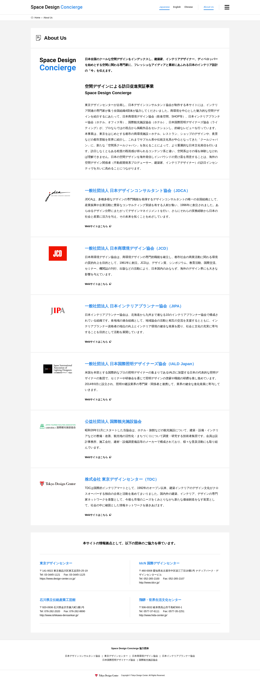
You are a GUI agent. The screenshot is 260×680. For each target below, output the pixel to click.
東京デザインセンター (116, 656)
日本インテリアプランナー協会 (178, 656)
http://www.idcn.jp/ (149, 582)
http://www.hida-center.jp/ (153, 615)
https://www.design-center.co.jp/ (57, 578)
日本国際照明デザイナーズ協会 (118, 660)
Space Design (57, 7)
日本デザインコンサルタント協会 (82, 656)
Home (37, 18)
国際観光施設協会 (148, 660)
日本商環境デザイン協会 (145, 656)
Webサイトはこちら (96, 226)
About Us (209, 7)
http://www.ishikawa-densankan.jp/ (59, 615)
